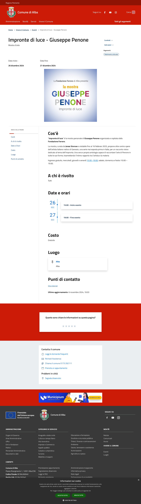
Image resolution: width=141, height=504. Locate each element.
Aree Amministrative (13, 438)
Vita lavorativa (43, 441)
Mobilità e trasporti (45, 457)
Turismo (41, 453)
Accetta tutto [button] (63, 495)
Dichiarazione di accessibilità (81, 477)
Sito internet (53, 286)
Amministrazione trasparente (82, 468)
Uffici (8, 441)
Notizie (106, 435)
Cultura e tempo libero (46, 438)
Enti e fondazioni (12, 444)
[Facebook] (101, 12)
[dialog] (70, 491)
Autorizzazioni (76, 450)
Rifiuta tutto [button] (78, 495)
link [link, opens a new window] (90, 491)
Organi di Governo (12, 435)
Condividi (108, 40)
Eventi (34, 30)
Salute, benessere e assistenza (82, 447)
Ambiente (74, 444)
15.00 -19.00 (92, 160)
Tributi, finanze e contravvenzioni (83, 441)
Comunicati (108, 438)
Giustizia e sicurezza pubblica (82, 438)
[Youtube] (106, 12)
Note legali (75, 474)
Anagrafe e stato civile (46, 435)
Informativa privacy (78, 471)
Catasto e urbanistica (46, 450)
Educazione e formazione (80, 435)
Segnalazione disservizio (47, 471)
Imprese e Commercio (46, 444)
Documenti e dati (12, 453)
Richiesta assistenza (46, 477)
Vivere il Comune (22, 30)
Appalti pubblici (44, 447)
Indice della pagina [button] (17, 130)
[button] (70, 500)
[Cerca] (132, 12)
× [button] (138, 480)
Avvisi (106, 441)
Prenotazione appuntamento (49, 468)
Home (10, 30)
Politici (8, 447)
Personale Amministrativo (15, 450)
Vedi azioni (109, 45)
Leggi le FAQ (43, 474)
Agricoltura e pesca (78, 453)
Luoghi (106, 454)
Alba (58, 261)
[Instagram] (112, 12)
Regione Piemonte (12, 3)
